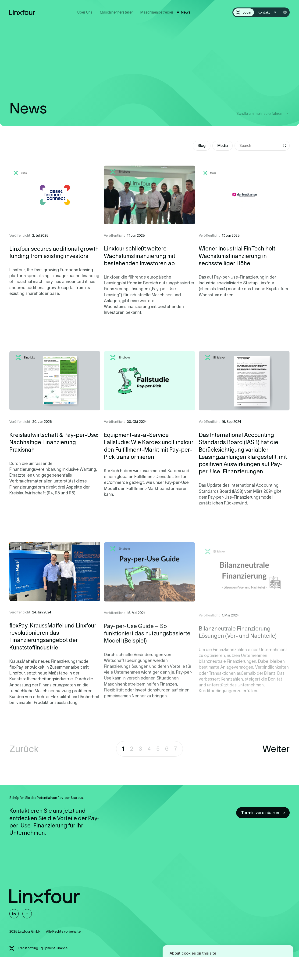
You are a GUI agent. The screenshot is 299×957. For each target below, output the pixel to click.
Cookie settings (261, 940)
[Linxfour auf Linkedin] (14, 913)
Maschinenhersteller (116, 12)
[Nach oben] (27, 913)
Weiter (276, 749)
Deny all (225, 940)
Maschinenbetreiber (156, 12)
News (185, 12)
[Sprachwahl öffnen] (285, 12)
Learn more (223, 925)
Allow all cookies (189, 940)
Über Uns (84, 12)
